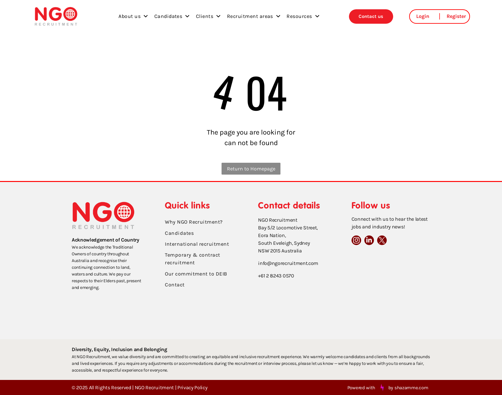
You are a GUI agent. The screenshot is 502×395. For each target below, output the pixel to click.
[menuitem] (133, 16)
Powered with (361, 388)
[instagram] (356, 241)
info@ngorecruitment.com (288, 263)
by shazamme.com (408, 388)
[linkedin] (369, 241)
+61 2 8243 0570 (276, 276)
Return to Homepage (251, 169)
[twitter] (382, 241)
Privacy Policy (192, 387)
